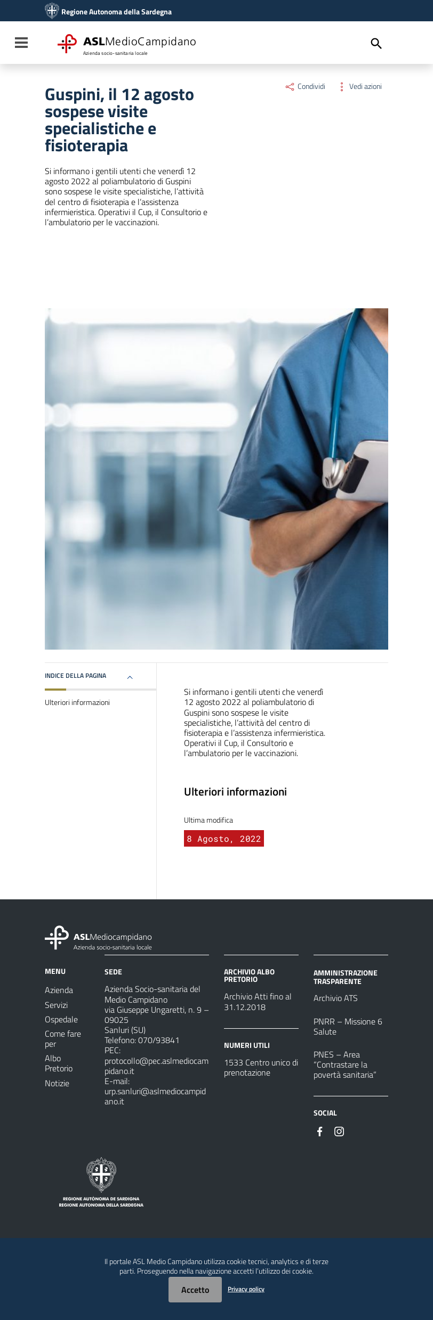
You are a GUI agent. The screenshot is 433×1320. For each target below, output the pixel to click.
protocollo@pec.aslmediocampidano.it (157, 1065)
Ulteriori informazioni (77, 702)
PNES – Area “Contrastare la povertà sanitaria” (345, 1064)
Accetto (195, 1289)
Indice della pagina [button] (75, 675)
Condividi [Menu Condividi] (304, 86)
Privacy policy (246, 1289)
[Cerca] (376, 43)
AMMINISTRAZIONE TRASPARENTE (346, 977)
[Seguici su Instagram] (339, 1130)
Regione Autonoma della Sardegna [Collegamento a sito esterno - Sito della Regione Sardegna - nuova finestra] (116, 11)
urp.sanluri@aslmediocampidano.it (155, 1096)
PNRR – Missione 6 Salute (348, 1026)
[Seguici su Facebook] (320, 1130)
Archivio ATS (336, 997)
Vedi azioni (359, 86)
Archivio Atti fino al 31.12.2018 (258, 1001)
